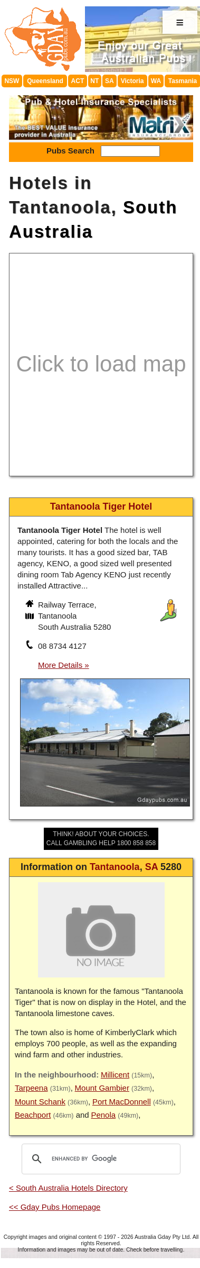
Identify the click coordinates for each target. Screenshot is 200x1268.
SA (109, 81)
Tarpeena (31, 1087)
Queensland (45, 81)
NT (94, 81)
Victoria (132, 81)
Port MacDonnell (121, 1101)
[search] (99, 1159)
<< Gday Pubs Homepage (54, 1206)
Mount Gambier (102, 1087)
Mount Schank (40, 1101)
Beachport (33, 1114)
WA (156, 81)
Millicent (115, 1074)
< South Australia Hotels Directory (68, 1187)
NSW (11, 81)
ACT (77, 81)
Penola (103, 1114)
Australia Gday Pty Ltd (162, 1237)
